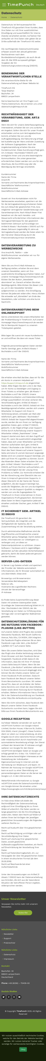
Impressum (9, 959)
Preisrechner (9, 943)
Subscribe (23, 913)
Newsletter (9, 934)
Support (7, 938)
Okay (23, 1049)
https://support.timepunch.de (14, 383)
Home (4, 17)
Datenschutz (9, 954)
